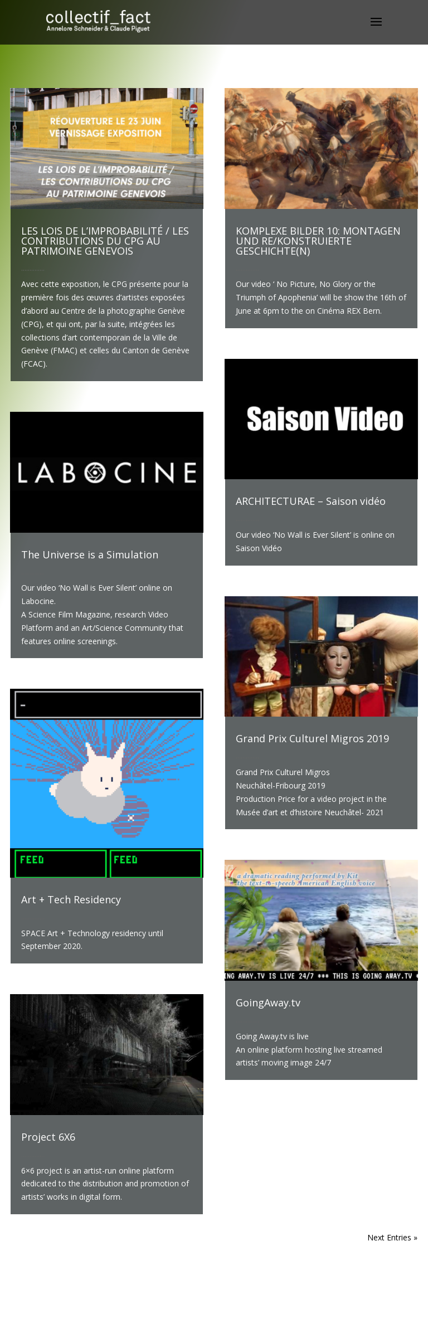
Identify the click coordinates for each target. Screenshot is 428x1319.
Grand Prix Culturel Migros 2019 (312, 738)
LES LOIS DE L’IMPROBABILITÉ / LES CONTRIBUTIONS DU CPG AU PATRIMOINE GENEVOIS (105, 240)
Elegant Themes (195, 1303)
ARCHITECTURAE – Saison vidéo (311, 501)
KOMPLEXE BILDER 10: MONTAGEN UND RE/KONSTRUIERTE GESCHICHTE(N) (318, 240)
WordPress (274, 1303)
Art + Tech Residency (71, 899)
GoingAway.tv (268, 1002)
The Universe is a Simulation (89, 554)
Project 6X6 (48, 1136)
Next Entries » (392, 1237)
